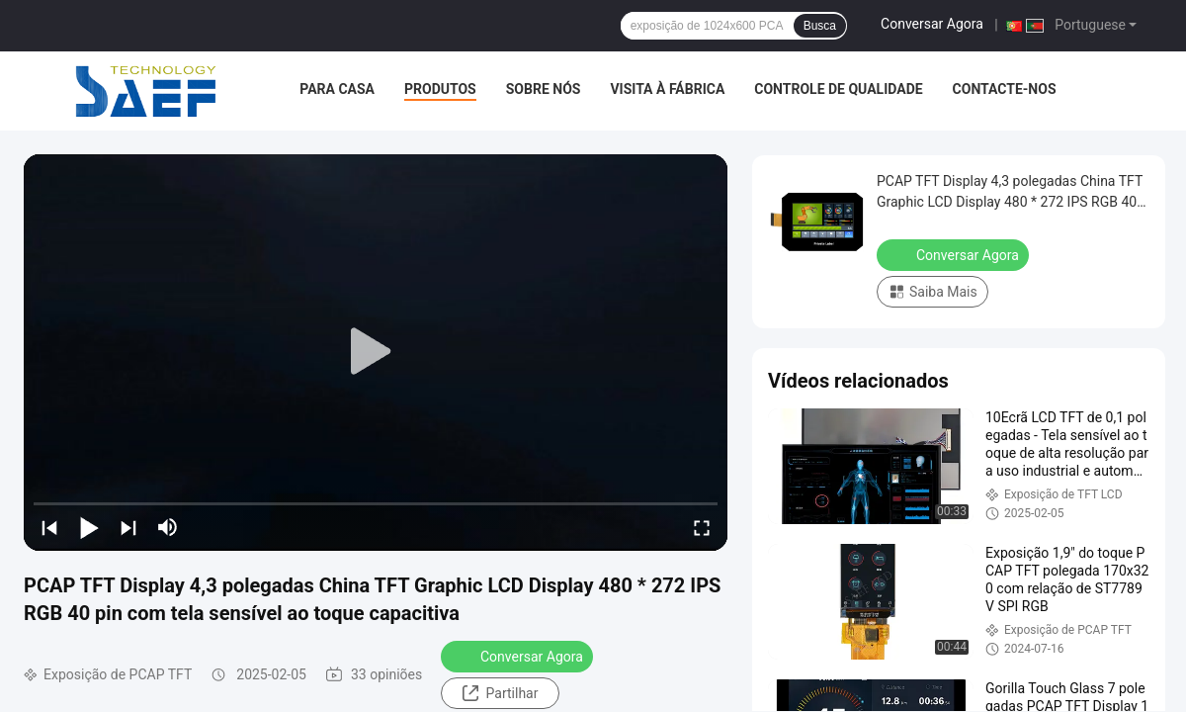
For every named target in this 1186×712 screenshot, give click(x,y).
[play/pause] (89, 527)
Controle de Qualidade (838, 89)
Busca (820, 26)
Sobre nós (543, 89)
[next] (128, 527)
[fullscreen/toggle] (701, 527)
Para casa (337, 89)
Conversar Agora (932, 24)
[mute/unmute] (168, 527)
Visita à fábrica (667, 89)
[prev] (49, 527)
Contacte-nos (1005, 89)
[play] (375, 352)
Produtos (440, 89)
